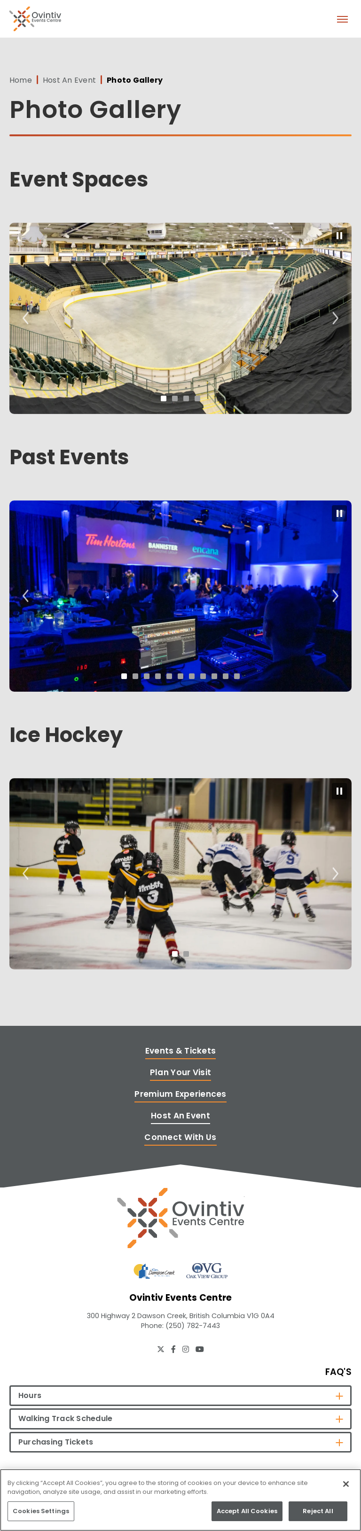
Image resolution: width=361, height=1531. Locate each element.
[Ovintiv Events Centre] (180, 1217)
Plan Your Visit (180, 1072)
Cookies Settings (41, 1511)
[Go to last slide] (25, 318)
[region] (180, 1500)
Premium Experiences (180, 1094)
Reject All (318, 1511)
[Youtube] (200, 1349)
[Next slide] (335, 318)
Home (20, 80)
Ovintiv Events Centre (35, 19)
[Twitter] (161, 1349)
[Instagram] (185, 1349)
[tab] (163, 398)
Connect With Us (180, 1137)
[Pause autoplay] (339, 235)
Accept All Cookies (247, 1511)
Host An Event (69, 80)
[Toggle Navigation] (342, 18)
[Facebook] (173, 1349)
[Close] (346, 1484)
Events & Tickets (180, 1050)
